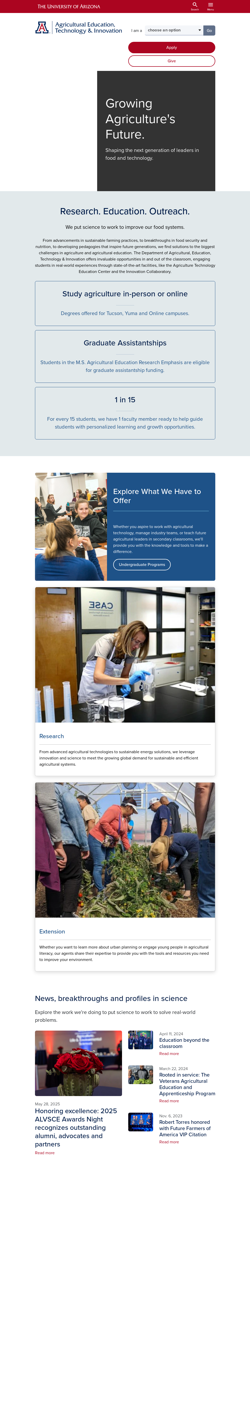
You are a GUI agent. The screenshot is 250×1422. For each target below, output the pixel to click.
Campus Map (140, 1296)
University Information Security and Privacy (125, 1409)
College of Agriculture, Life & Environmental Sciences (203, 1259)
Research (105, 1287)
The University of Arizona (166, 1415)
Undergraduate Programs (142, 564)
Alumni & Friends (105, 1306)
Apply (171, 47)
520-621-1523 (63, 1292)
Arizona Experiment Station (200, 1299)
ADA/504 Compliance (110, 1350)
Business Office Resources (137, 1330)
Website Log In (146, 1350)
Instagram (174, 1265)
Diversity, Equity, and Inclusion (138, 1310)
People (103, 1270)
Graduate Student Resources (137, 1282)
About (102, 1262)
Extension (106, 1295)
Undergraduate (111, 1278)
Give (172, 61)
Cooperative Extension (201, 1282)
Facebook (174, 1257)
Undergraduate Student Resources (142, 1262)
